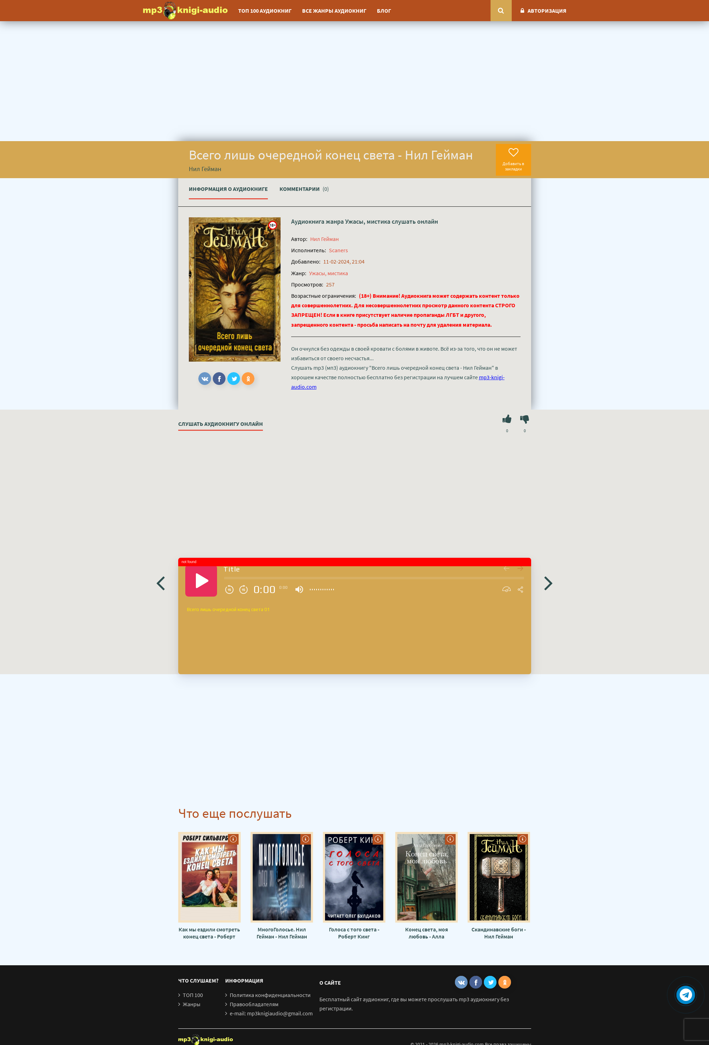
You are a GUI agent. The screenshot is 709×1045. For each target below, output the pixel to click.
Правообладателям (254, 1004)
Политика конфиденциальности (270, 994)
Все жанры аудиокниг (334, 10)
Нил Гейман (324, 238)
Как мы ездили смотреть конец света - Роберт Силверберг (209, 933)
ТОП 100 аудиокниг (265, 10)
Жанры (191, 1004)
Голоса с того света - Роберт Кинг (354, 933)
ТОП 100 (193, 994)
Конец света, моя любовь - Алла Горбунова (426, 933)
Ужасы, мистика (367, 221)
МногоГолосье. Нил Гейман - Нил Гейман (282, 933)
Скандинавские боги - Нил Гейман (498, 933)
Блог (384, 10)
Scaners (338, 250)
